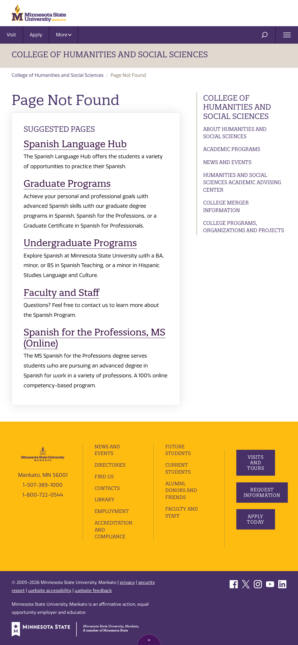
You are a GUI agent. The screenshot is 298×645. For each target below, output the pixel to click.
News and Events (227, 162)
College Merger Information (226, 206)
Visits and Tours (255, 462)
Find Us (104, 476)
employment (112, 511)
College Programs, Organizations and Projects (243, 227)
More (64, 35)
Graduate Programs (67, 183)
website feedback (93, 590)
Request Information (262, 492)
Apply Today (255, 519)
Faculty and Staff (61, 292)
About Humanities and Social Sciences (235, 133)
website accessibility (49, 590)
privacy (127, 582)
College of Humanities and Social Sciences (110, 54)
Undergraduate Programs (80, 242)
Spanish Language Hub (75, 144)
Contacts (107, 488)
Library (104, 499)
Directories (110, 465)
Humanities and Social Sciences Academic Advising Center (242, 182)
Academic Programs (231, 149)
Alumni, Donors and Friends (181, 490)
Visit (11, 35)
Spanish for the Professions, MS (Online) (94, 337)
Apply (36, 35)
